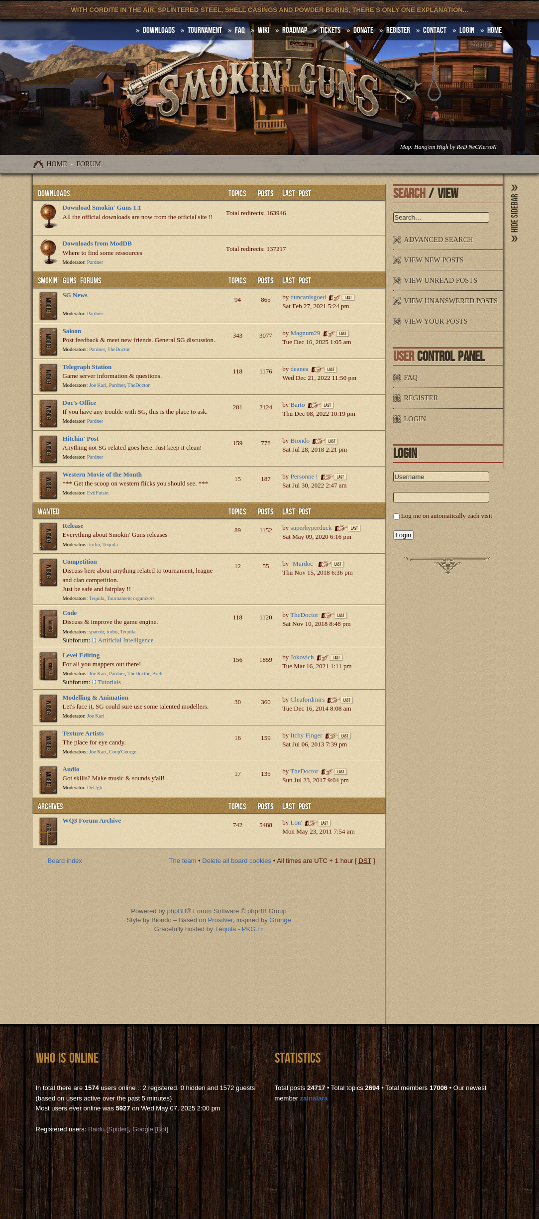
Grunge (280, 920)
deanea (300, 368)
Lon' (296, 822)
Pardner (95, 262)
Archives (50, 807)
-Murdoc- (303, 563)
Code (70, 612)
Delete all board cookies (236, 860)
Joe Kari (98, 385)
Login (466, 30)
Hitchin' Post (81, 438)
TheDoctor (119, 349)
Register (398, 30)
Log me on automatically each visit (446, 515)
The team (183, 860)
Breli (157, 673)
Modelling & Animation (95, 697)
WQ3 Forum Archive (92, 820)
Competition (80, 561)
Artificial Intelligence (125, 640)
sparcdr (96, 631)
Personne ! (304, 476)
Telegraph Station (87, 366)
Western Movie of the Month (102, 474)
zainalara (314, 1098)
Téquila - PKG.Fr (239, 929)
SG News (75, 295)
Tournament (205, 30)
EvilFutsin (97, 492)
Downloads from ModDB (97, 243)
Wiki (263, 30)
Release (73, 525)
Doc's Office (80, 402)
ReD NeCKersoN (477, 147)
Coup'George (122, 751)
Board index (65, 860)
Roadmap (294, 30)
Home (57, 164)
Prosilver (220, 920)
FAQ (240, 30)
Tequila (110, 544)
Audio (71, 769)
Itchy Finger (307, 735)
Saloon (72, 331)
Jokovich (302, 657)
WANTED (48, 512)
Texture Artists (83, 733)
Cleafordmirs (308, 699)
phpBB (176, 911)
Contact (434, 30)
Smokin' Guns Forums (69, 281)
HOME (494, 30)
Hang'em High (431, 147)
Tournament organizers (131, 598)
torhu (94, 544)
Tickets (330, 30)
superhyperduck (311, 527)
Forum (88, 164)
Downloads (54, 194)
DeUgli (95, 787)
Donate (363, 30)
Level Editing (81, 655)
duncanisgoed (308, 297)
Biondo (300, 440)
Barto (298, 404)
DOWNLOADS (159, 30)
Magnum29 (306, 333)
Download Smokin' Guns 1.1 (102, 207)
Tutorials (109, 682)
